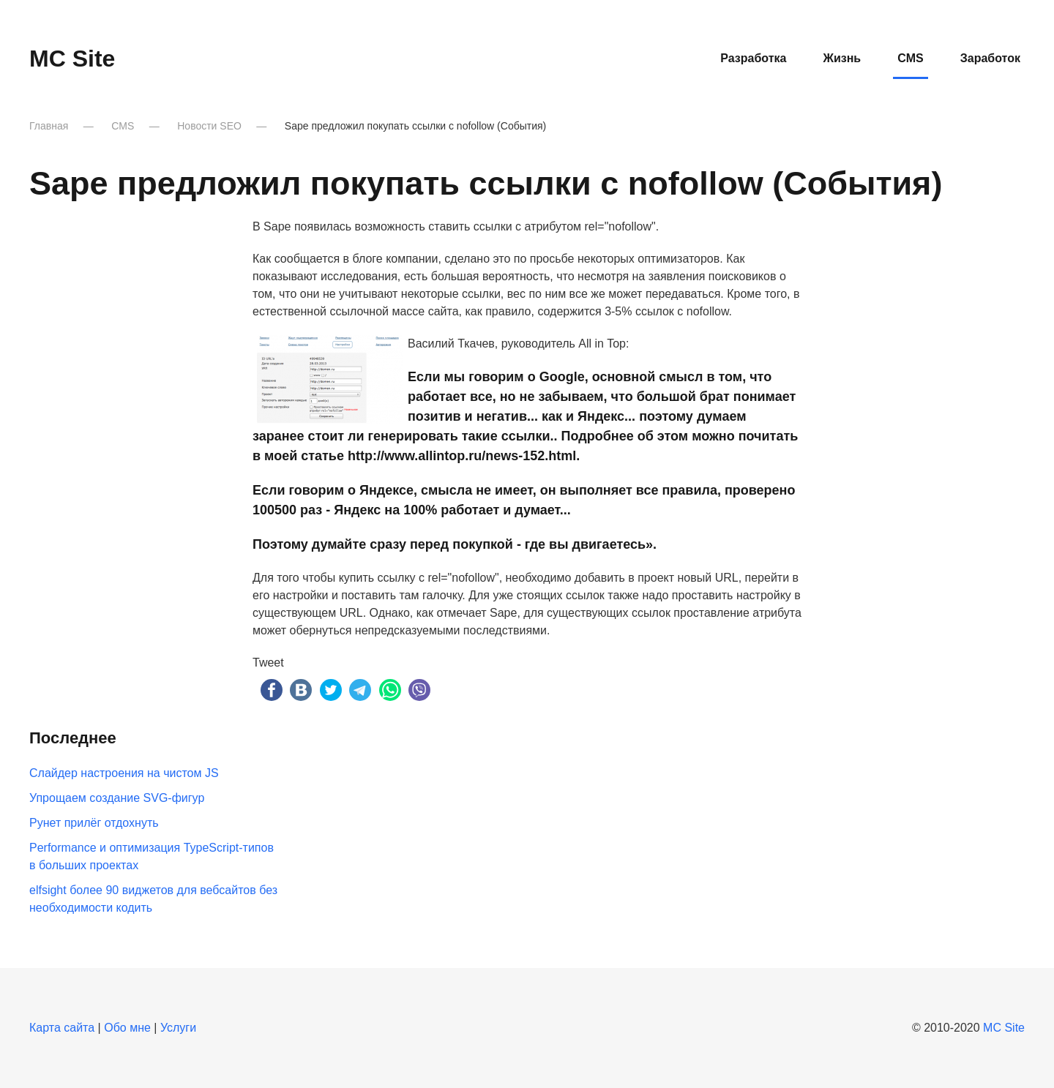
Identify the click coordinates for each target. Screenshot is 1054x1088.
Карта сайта (61, 1027)
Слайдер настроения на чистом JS (124, 773)
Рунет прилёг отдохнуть (94, 823)
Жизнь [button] (842, 58)
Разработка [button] (753, 58)
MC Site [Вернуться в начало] (72, 58)
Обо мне (127, 1027)
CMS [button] (910, 58)
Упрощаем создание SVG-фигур (116, 798)
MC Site (1004, 1027)
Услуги (178, 1027)
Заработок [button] (990, 58)
